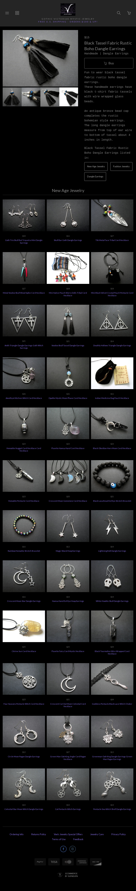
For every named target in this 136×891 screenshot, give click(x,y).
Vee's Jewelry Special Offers (68, 834)
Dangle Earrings (95, 176)
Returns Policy (38, 834)
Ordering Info (17, 834)
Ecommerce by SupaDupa (71, 875)
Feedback (78, 839)
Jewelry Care (97, 834)
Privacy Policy (118, 834)
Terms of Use (59, 839)
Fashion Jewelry (121, 166)
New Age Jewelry (96, 166)
